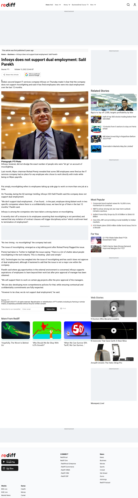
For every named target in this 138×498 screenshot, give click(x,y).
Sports (102, 467)
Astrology (103, 479)
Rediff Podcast (105, 483)
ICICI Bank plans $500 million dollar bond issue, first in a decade (115, 226)
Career (23, 495)
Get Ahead (103, 473)
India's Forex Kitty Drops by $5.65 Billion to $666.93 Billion (113, 215)
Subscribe (50, 309)
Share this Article (11, 75)
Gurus (84, 5)
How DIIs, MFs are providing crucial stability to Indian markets (114, 221)
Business (11, 54)
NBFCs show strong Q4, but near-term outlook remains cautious (111, 210)
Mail (51, 5)
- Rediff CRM (64, 473)
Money (67, 5)
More (93, 5)
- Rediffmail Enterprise (68, 464)
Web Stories (97, 297)
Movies (102, 464)
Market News (5, 495)
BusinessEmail (77, 5)
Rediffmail (64, 457)
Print (63, 308)
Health (23, 489)
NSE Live (4, 492)
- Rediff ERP (64, 476)
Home (48, 5)
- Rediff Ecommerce (67, 467)
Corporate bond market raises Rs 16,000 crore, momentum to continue (112, 204)
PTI (8, 69)
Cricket (102, 470)
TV (88, 5)
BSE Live (4, 489)
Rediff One (64, 460)
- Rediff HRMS (65, 470)
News (58, 5)
